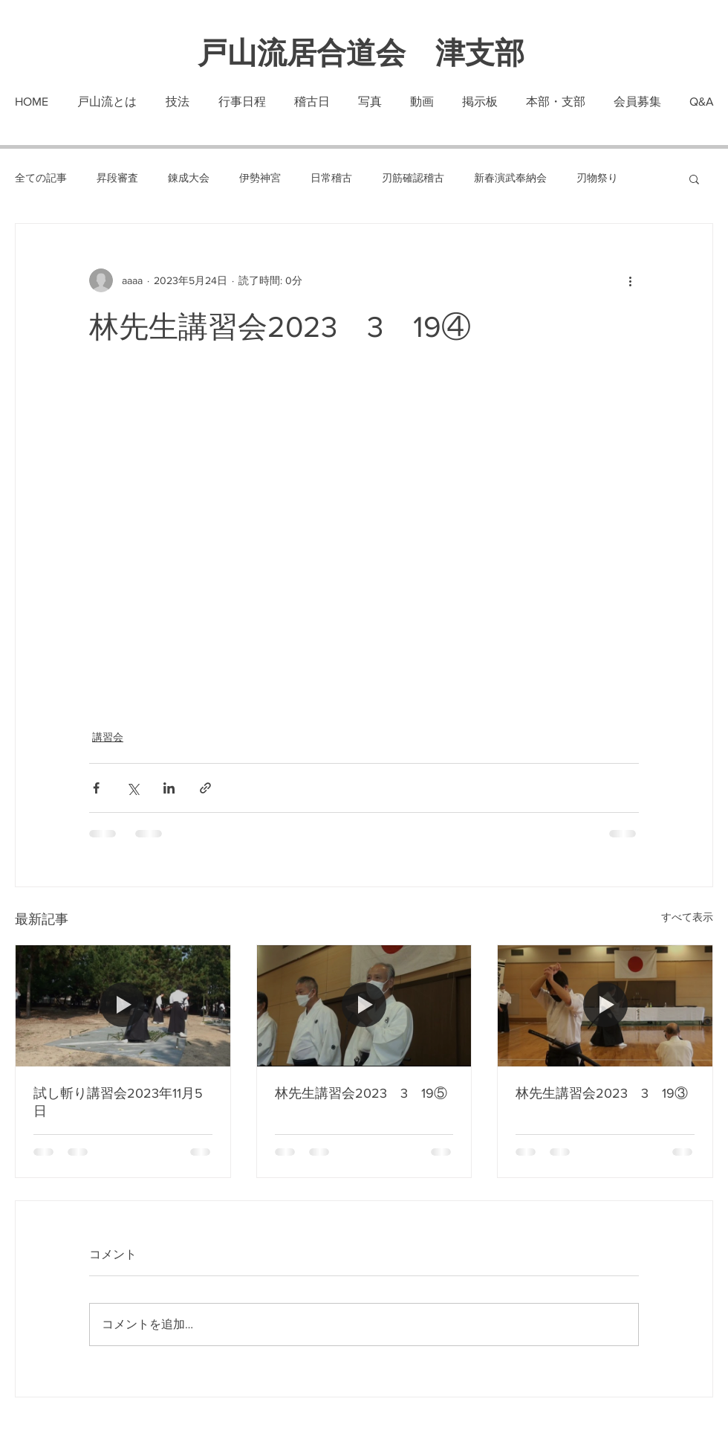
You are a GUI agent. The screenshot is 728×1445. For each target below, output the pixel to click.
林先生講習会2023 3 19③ (602, 1093)
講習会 (107, 737)
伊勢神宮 (260, 178)
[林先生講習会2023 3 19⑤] (364, 1005)
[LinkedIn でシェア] (169, 788)
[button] (694, 178)
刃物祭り (597, 178)
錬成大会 (188, 178)
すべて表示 (687, 917)
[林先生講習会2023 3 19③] (605, 1005)
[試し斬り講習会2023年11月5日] (123, 1005)
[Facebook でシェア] (96, 788)
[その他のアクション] (630, 280)
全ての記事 (41, 178)
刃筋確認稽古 (413, 178)
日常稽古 (331, 178)
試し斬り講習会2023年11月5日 (118, 1102)
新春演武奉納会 (510, 178)
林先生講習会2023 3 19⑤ (361, 1093)
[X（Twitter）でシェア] (133, 788)
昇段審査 (117, 178)
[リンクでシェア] (205, 788)
